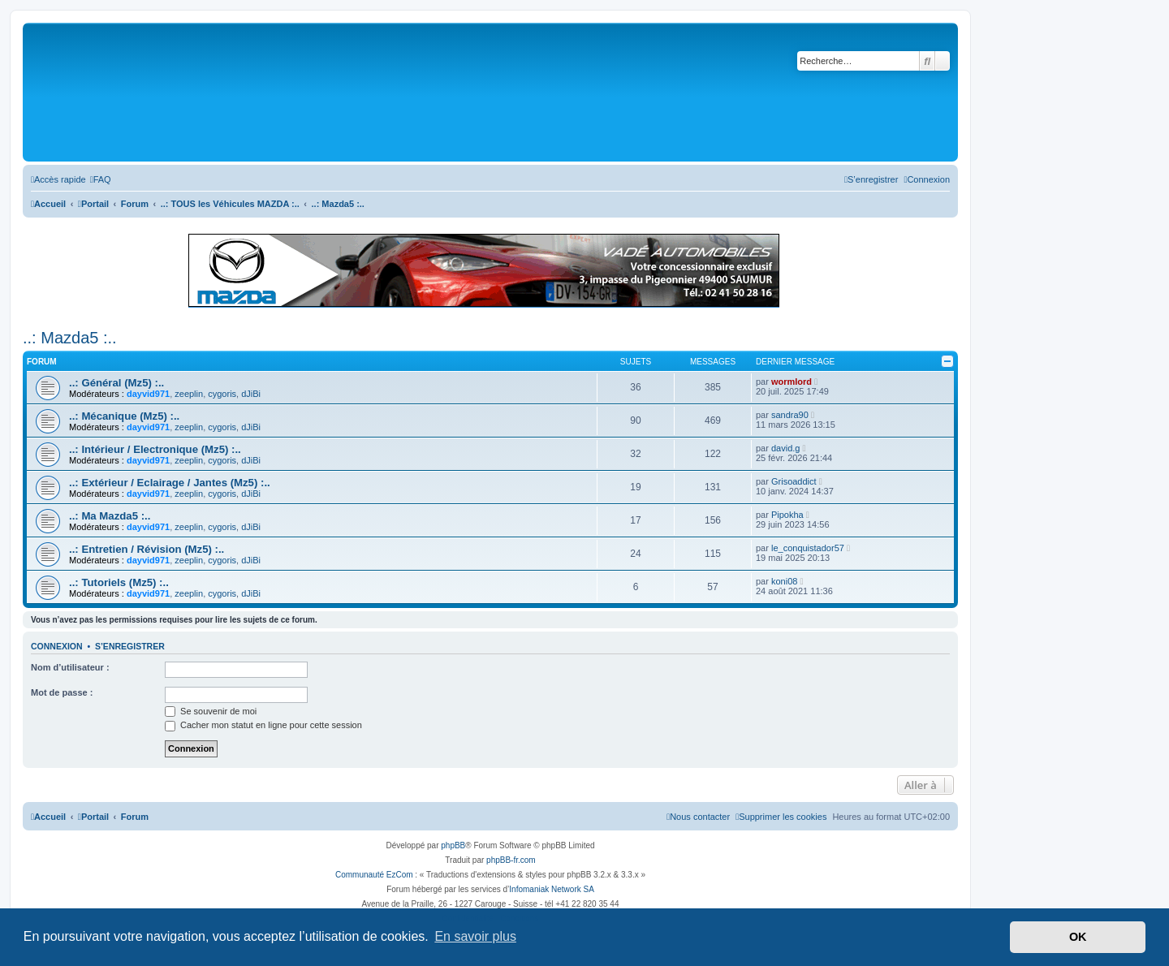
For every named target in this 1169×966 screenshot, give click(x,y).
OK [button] (1078, 936)
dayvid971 (148, 394)
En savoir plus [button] (475, 936)
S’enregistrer (130, 646)
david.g (785, 448)
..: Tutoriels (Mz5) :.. (119, 582)
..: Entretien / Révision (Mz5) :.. (146, 549)
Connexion (57, 646)
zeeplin (189, 394)
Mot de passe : (62, 692)
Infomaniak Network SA (551, 889)
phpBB (453, 845)
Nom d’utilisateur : (70, 667)
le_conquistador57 (807, 548)
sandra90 (790, 415)
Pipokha (787, 515)
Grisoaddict (794, 481)
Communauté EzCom (374, 874)
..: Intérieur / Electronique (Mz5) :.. (155, 449)
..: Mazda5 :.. (70, 338)
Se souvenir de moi (211, 711)
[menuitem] (100, 179)
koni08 (784, 581)
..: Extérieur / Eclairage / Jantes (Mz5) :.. (169, 483)
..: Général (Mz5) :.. (116, 383)
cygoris (222, 394)
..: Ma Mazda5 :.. (109, 516)
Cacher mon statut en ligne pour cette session (263, 725)
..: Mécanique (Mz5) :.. (124, 416)
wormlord (791, 381)
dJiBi (251, 394)
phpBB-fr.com (511, 860)
